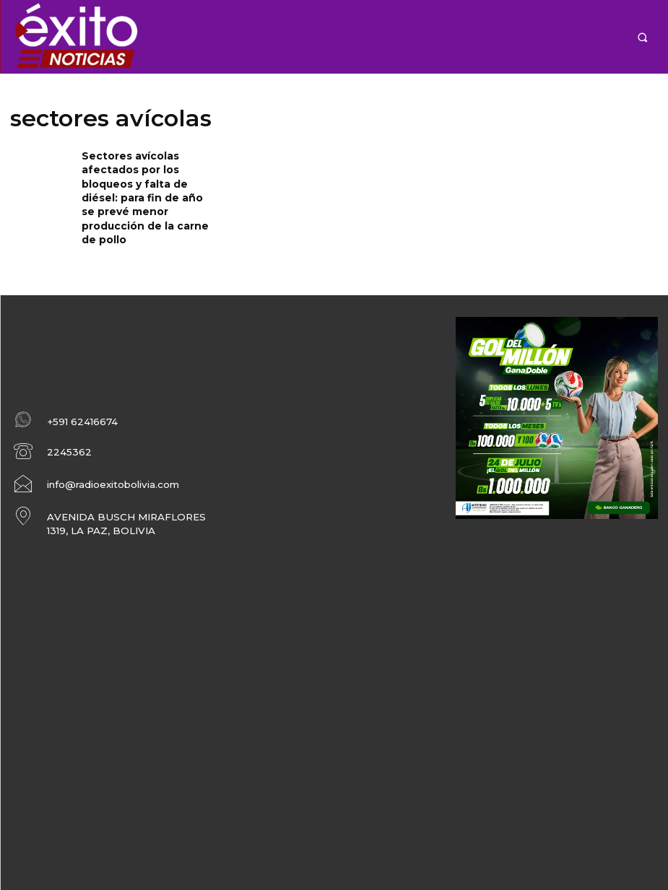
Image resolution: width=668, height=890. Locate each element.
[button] (642, 37)
